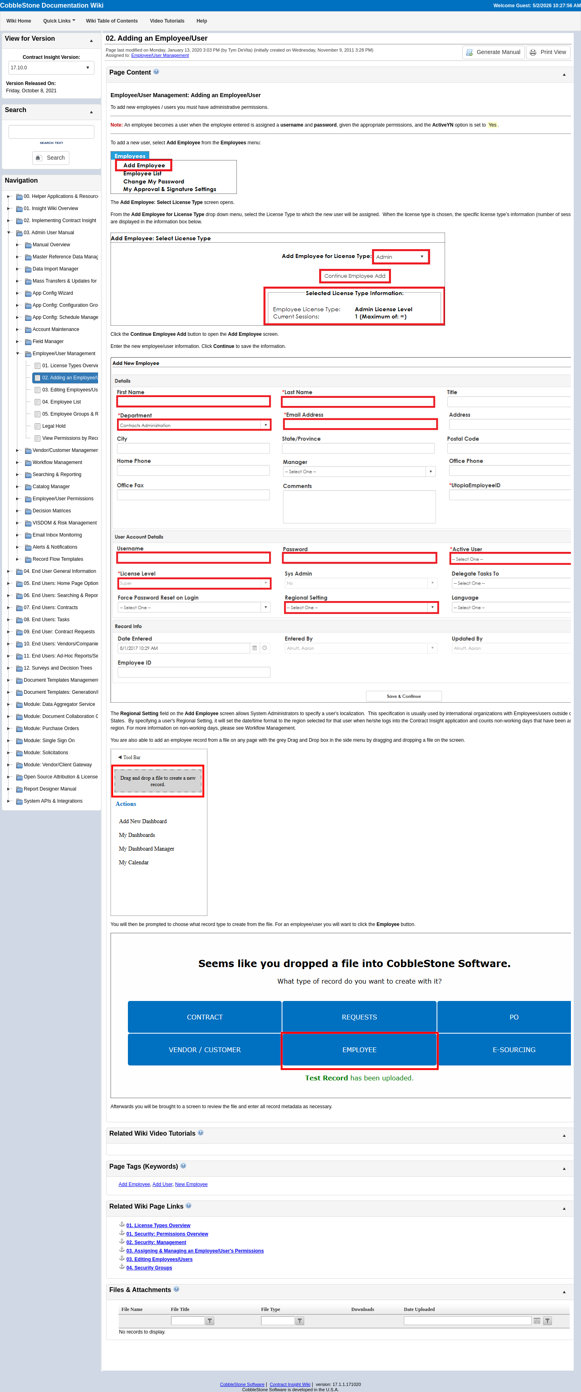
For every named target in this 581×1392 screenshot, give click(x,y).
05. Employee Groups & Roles (74, 414)
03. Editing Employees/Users (73, 390)
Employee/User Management (160, 55)
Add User (162, 1184)
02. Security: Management (156, 1242)
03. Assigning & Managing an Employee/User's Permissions (195, 1251)
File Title (180, 1309)
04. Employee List (61, 402)
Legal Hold (53, 426)
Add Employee (134, 1184)
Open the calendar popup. (537, 1320)
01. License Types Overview (72, 365)
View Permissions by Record (73, 438)
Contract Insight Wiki (290, 1384)
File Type (270, 1309)
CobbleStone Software (242, 1384)
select (87, 67)
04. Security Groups (149, 1268)
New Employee (191, 1184)
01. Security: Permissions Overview (167, 1234)
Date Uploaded (419, 1309)
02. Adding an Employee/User (74, 378)
